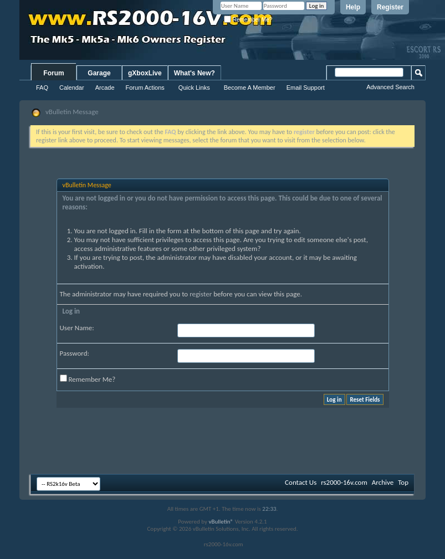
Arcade (105, 87)
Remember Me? (248, 20)
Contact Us (300, 482)
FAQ (42, 87)
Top (403, 482)
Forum (53, 73)
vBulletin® (220, 521)
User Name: (77, 328)
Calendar (71, 87)
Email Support (306, 87)
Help (353, 7)
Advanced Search (390, 87)
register (201, 294)
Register (390, 7)
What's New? (194, 73)
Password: (74, 353)
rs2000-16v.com (344, 482)
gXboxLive (145, 73)
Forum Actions (145, 87)
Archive (382, 482)
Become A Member (249, 87)
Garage (99, 73)
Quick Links (194, 87)
